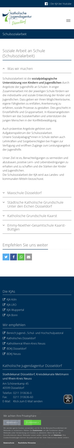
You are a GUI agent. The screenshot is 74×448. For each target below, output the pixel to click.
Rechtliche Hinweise (27, 443)
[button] (6, 257)
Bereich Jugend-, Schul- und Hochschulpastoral (33, 333)
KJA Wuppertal (13, 310)
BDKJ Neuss (12, 354)
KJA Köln (10, 299)
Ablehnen (11, 422)
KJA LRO (9, 305)
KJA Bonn (10, 315)
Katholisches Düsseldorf (19, 338)
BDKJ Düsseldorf (14, 349)
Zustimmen (31, 422)
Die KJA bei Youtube (60, 3)
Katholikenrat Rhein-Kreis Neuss (24, 343)
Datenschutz (8, 443)
